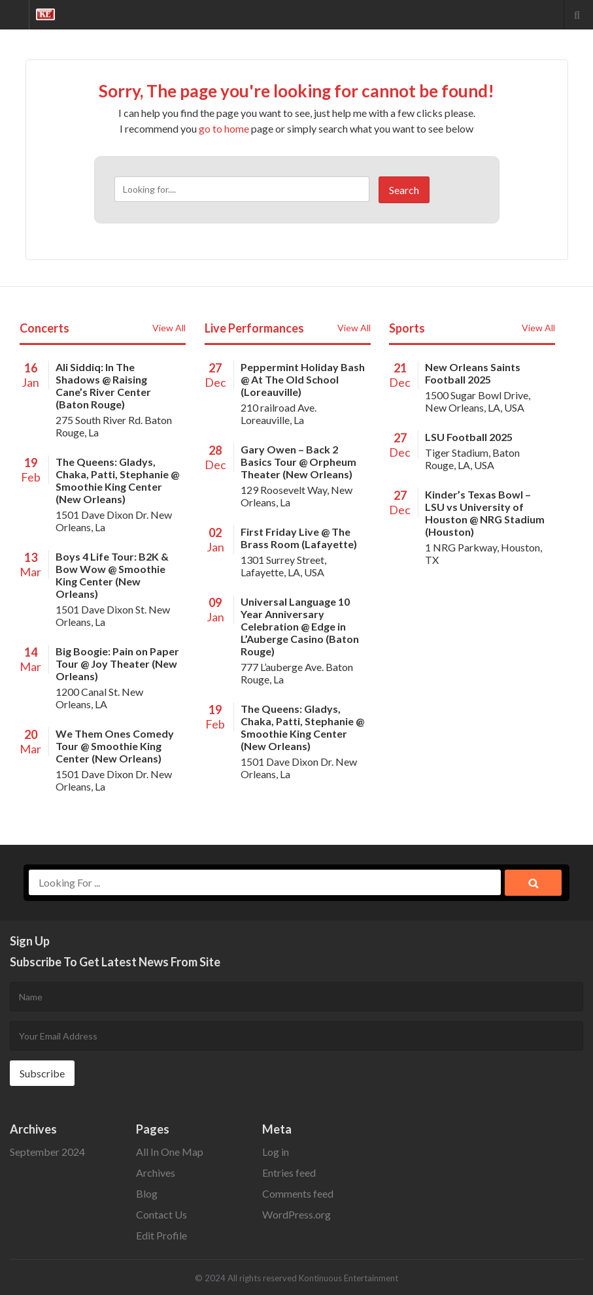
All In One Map (169, 1151)
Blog (147, 1193)
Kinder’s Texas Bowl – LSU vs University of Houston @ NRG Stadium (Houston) (485, 513)
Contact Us (161, 1214)
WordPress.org (296, 1214)
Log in (275, 1151)
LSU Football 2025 (469, 437)
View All (169, 327)
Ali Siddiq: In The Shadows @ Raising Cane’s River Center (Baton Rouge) (103, 385)
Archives (155, 1172)
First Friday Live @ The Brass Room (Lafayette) (299, 537)
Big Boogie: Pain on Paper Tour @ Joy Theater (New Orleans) (117, 663)
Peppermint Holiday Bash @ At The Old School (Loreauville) (303, 379)
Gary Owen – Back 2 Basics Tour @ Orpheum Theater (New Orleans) (298, 461)
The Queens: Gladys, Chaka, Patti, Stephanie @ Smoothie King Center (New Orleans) (117, 480)
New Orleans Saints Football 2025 (472, 373)
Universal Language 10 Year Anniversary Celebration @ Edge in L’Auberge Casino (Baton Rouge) (300, 626)
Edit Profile (161, 1235)
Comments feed (297, 1193)
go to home (224, 128)
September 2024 (47, 1151)
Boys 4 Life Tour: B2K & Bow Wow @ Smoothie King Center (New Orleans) (112, 575)
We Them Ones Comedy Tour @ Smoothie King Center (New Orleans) (115, 745)
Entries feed (289, 1172)
